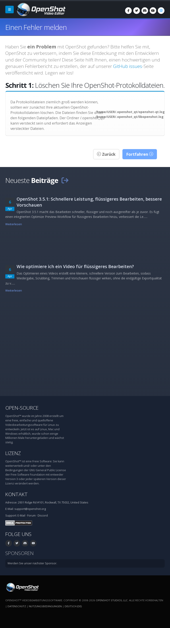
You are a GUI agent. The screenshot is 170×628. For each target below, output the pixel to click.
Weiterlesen (13, 224)
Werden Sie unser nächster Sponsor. (32, 563)
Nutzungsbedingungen (45, 606)
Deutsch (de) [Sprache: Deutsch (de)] (73, 606)
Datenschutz (17, 606)
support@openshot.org (30, 509)
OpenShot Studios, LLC (112, 600)
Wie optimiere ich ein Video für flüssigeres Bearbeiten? (75, 266)
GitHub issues (127, 66)
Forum (31, 515)
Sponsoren (19, 553)
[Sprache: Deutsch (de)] (161, 10)
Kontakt (16, 494)
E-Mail (21, 515)
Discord (43, 515)
